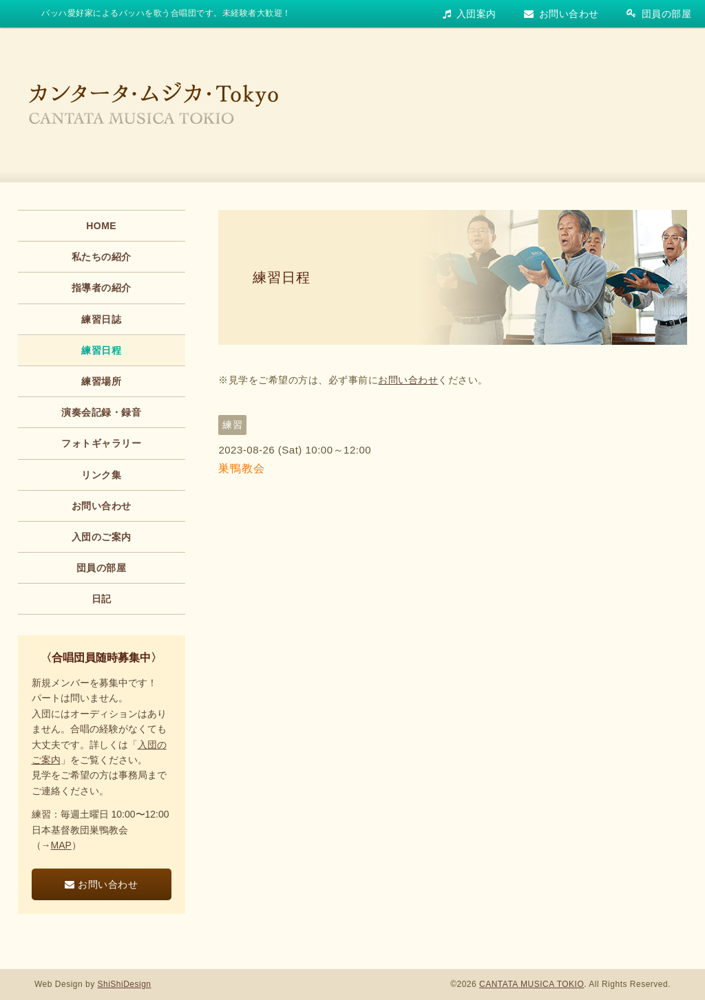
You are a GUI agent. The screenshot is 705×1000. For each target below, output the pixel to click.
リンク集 (101, 474)
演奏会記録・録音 (101, 412)
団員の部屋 (659, 13)
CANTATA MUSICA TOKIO (531, 984)
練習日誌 (101, 319)
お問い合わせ (561, 13)
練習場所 (101, 381)
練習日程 (282, 277)
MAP (61, 845)
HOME (101, 225)
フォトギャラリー (101, 443)
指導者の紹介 (101, 287)
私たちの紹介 (101, 256)
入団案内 (469, 13)
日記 (102, 598)
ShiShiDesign (124, 984)
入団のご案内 (101, 536)
